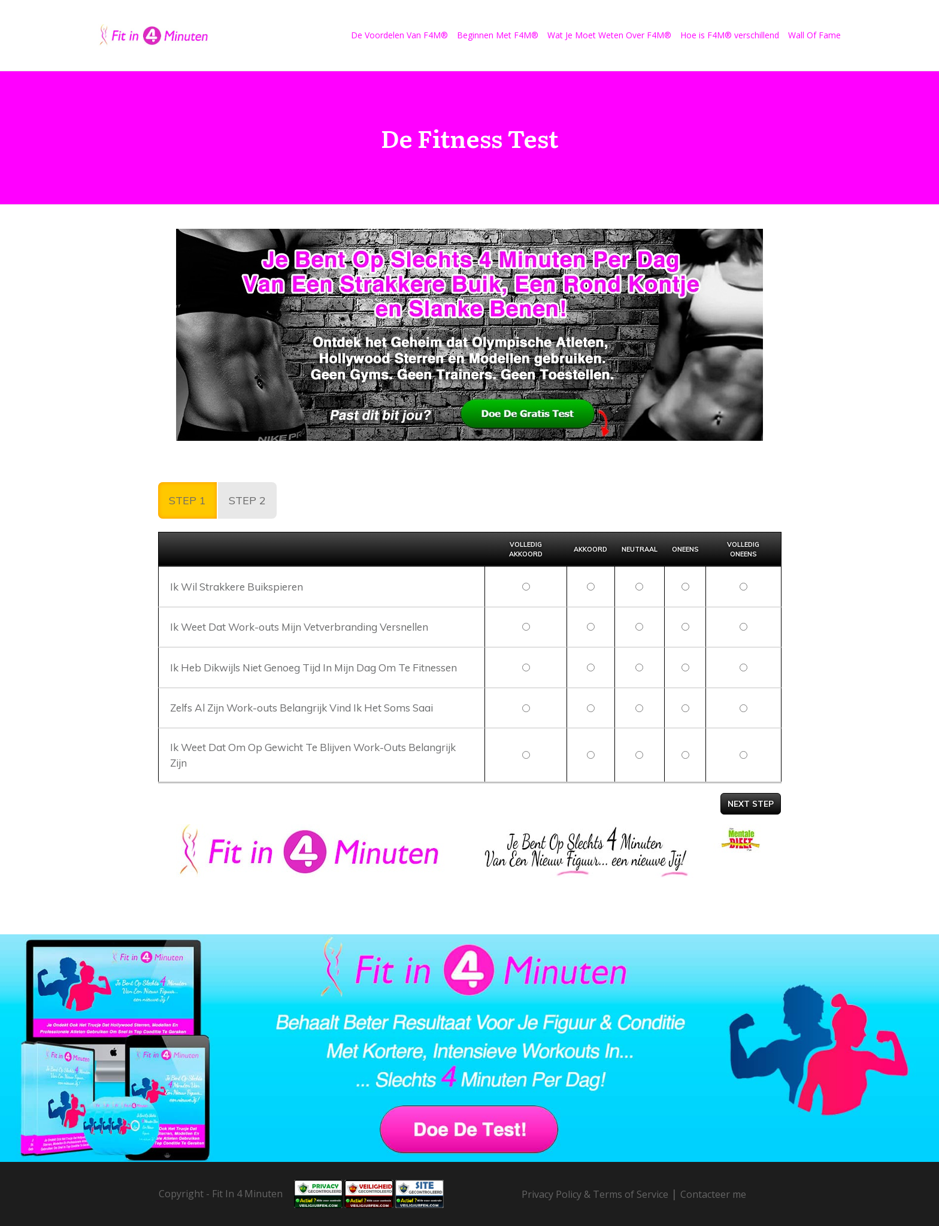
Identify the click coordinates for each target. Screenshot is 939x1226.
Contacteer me (713, 1194)
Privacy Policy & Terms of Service (595, 1194)
